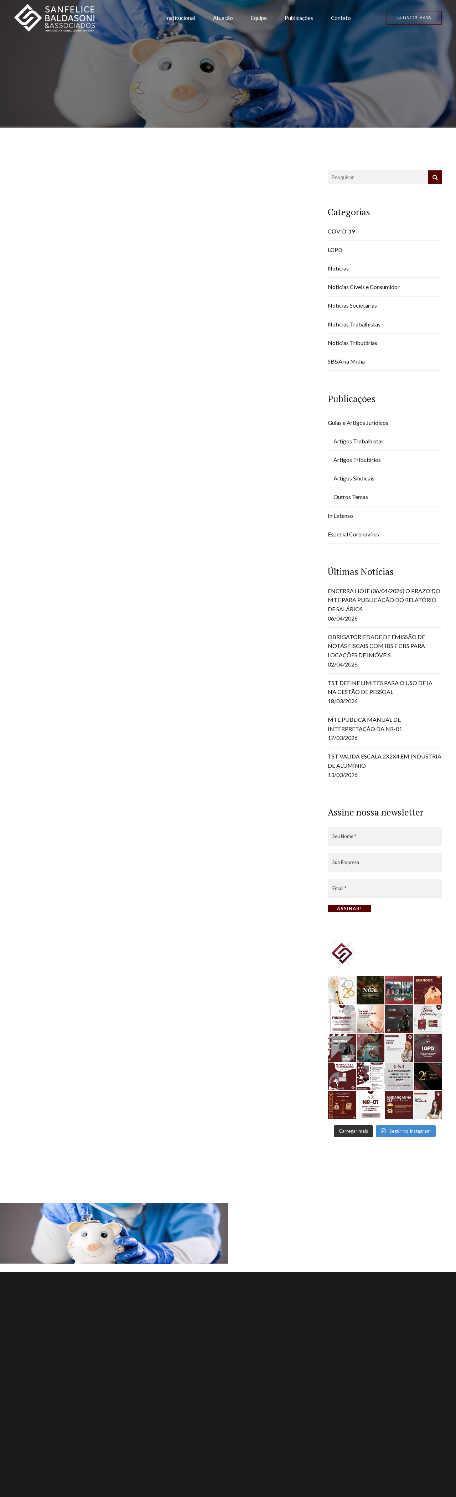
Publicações (299, 18)
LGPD (335, 249)
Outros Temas (350, 496)
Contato (341, 18)
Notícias (338, 268)
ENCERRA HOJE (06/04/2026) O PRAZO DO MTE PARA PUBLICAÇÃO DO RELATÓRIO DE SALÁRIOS (384, 599)
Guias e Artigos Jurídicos (358, 422)
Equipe (259, 18)
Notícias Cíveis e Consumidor (364, 286)
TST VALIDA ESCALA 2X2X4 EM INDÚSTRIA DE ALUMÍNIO (384, 761)
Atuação (223, 18)
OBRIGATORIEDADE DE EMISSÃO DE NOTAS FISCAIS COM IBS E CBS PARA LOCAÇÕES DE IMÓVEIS (376, 645)
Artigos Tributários (357, 459)
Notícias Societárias (352, 305)
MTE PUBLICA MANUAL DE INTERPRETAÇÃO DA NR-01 (365, 724)
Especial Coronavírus (353, 534)
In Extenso (340, 515)
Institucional (180, 18)
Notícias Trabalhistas (354, 324)
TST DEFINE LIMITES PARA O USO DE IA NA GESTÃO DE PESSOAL (380, 687)
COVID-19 (341, 231)
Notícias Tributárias (352, 342)
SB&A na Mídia (346, 361)
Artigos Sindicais (353, 478)
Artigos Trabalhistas (358, 441)
